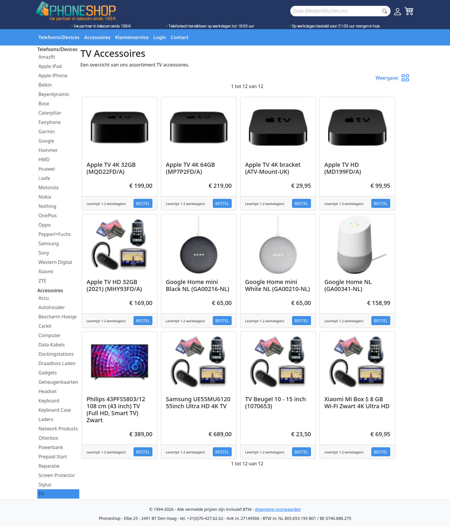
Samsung (48, 243)
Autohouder (51, 307)
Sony (43, 253)
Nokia (44, 197)
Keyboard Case (54, 410)
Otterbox (48, 438)
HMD (44, 159)
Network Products (58, 428)
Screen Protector (56, 475)
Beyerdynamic (53, 94)
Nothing (47, 206)
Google (46, 141)
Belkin (45, 85)
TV (41, 494)
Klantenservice (132, 37)
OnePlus (47, 215)
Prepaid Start (52, 456)
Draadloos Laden (56, 363)
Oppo (44, 225)
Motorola (48, 187)
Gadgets (47, 372)
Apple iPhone (53, 75)
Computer (49, 335)
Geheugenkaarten (58, 382)
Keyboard (48, 400)
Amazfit (46, 57)
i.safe (44, 178)
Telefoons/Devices (59, 37)
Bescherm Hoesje (57, 316)
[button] (407, 78)
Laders (45, 419)
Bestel (143, 203)
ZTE (42, 281)
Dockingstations (56, 354)
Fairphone (49, 122)
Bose (43, 103)
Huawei (46, 169)
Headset (47, 391)
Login (159, 37)
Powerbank (50, 447)
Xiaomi (45, 271)
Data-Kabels (51, 344)
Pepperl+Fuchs (54, 234)
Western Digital (55, 262)
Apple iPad (50, 66)
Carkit (44, 326)
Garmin (46, 131)
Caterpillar (49, 113)
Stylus (44, 484)
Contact (180, 37)
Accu (43, 298)
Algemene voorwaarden (278, 509)
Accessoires (97, 37)
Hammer (48, 150)
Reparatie (48, 466)
